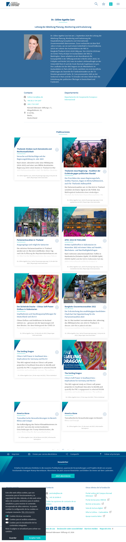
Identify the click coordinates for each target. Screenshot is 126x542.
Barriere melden (91, 528)
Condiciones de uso (47, 528)
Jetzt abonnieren (63, 476)
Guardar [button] (12, 538)
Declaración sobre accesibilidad (70, 528)
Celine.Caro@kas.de (33, 97)
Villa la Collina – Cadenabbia (98, 512)
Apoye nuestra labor (95, 516)
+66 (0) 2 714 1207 (32, 100)
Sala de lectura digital (96, 508)
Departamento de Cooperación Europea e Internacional (81, 98)
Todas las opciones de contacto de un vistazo (61, 502)
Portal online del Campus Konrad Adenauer (99, 494)
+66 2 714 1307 (31, 104)
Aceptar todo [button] (34, 538)
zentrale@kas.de (54, 493)
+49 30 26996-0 (53, 497)
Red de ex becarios (95, 504)
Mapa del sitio (105, 528)
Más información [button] (28, 512)
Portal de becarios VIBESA (97, 500)
